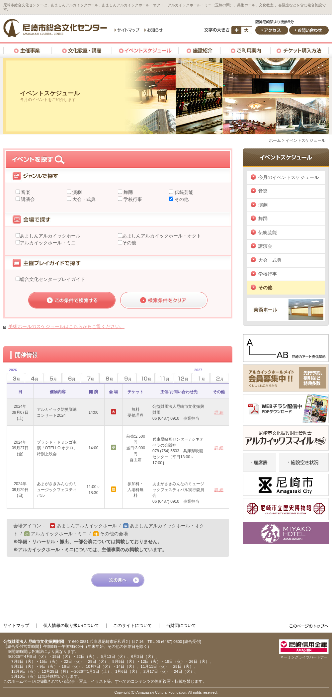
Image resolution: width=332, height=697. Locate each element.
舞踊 (127, 192)
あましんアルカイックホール (50, 235)
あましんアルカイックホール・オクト (161, 235)
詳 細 (218, 412)
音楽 (25, 192)
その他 (181, 199)
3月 (12, 376)
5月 (52, 378)
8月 (108, 378)
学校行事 (132, 199)
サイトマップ (16, 625)
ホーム (275, 140)
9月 (127, 378)
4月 (34, 378)
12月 (183, 378)
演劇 (76, 192)
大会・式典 (83, 199)
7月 (90, 378)
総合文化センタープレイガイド (52, 279)
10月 (145, 378)
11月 (164, 378)
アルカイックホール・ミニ (48, 242)
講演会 (27, 199)
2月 (219, 378)
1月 (197, 376)
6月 (71, 378)
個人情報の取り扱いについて (71, 625)
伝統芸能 (183, 192)
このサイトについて (132, 625)
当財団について (181, 625)
